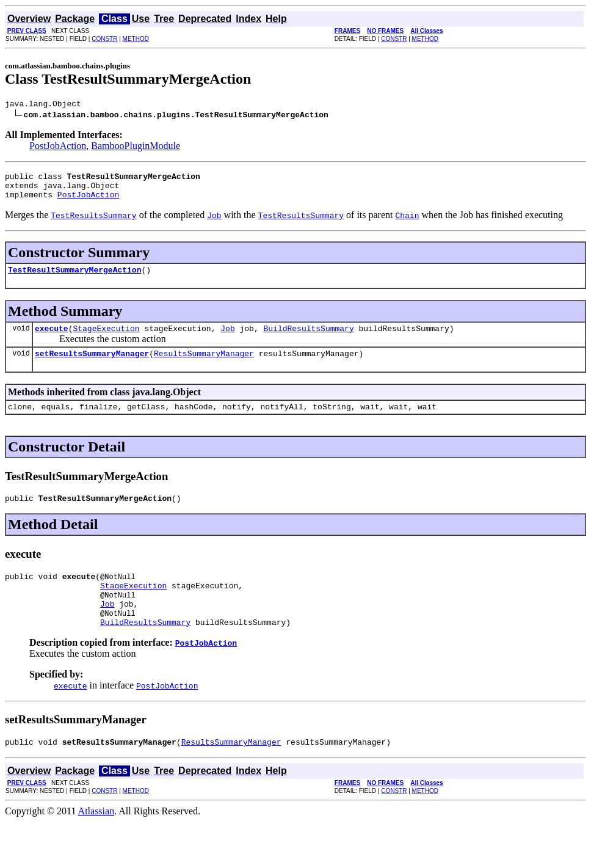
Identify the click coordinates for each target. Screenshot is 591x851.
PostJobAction (57, 147)
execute (51, 339)
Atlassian (96, 840)
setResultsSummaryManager (92, 365)
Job (227, 339)
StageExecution (106, 339)
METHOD (136, 38)
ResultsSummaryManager (204, 365)
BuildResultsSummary (308, 339)
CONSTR (104, 38)
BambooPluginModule (135, 147)
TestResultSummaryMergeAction (74, 278)
